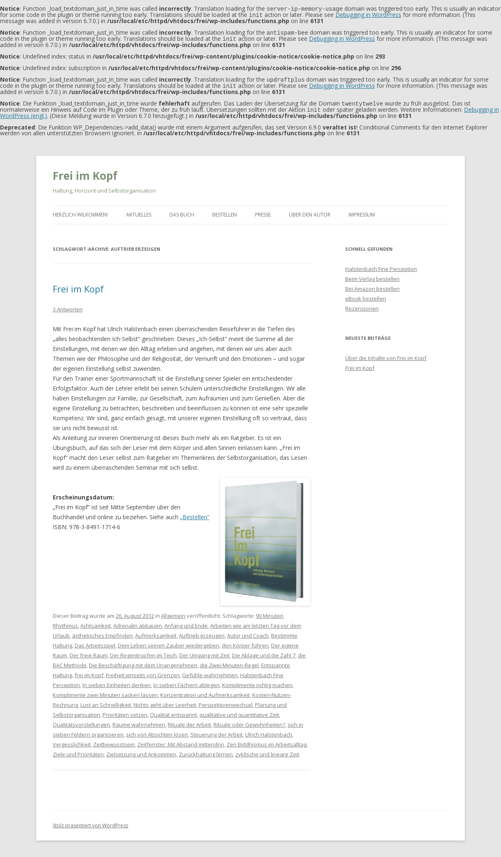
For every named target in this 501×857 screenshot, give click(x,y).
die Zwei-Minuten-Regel (229, 662)
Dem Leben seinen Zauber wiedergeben (168, 642)
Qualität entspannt (173, 711)
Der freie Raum (89, 652)
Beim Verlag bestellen (372, 275)
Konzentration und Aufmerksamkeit (205, 691)
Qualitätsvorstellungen (81, 721)
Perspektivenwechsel (226, 701)
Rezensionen (362, 305)
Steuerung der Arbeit (216, 731)
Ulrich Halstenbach (268, 731)
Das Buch (181, 211)
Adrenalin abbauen (137, 622)
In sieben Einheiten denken (116, 681)
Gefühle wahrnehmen (210, 672)
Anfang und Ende (186, 622)
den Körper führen (245, 642)
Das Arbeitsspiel (95, 642)
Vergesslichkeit (72, 741)
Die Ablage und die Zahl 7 (263, 652)
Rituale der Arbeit (189, 721)
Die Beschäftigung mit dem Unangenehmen (143, 662)
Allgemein (173, 612)
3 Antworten (68, 306)
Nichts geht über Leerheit (164, 701)
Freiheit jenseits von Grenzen (143, 672)
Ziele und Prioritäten (78, 751)
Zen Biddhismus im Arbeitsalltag (267, 741)
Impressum (362, 211)
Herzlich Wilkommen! (80, 211)
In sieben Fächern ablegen (186, 681)
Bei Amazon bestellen (372, 285)
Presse (263, 211)
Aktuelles (138, 211)
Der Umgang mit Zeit (204, 652)
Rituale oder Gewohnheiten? (249, 721)
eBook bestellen (365, 295)
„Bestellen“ (194, 514)
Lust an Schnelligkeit (105, 701)
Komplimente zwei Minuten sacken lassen (105, 691)
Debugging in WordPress (368, 14)
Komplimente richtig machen (257, 681)
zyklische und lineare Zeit (267, 751)
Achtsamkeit (95, 622)
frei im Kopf (89, 672)
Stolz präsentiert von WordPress (90, 822)
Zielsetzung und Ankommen (141, 751)
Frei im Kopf (85, 172)
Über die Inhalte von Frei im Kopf (385, 354)
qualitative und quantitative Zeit (239, 711)
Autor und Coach (248, 632)
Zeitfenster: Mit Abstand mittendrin (180, 741)
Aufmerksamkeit (155, 632)
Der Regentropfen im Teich (143, 652)
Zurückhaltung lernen (206, 751)
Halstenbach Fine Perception (381, 265)
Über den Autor (309, 211)
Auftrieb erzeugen (202, 632)
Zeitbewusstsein (114, 741)
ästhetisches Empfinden (102, 632)
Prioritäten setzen (125, 711)
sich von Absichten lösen (157, 731)
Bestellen (224, 211)
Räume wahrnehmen (138, 721)
